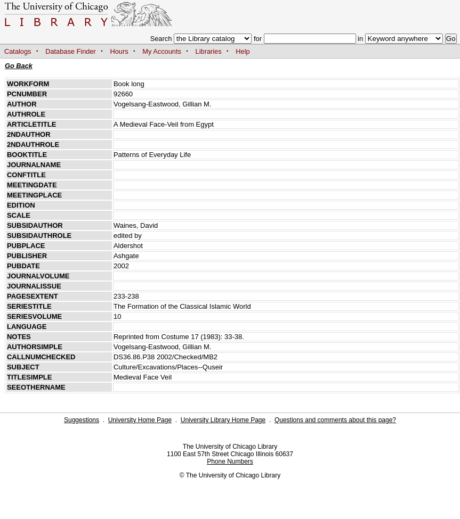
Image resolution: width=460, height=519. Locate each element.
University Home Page (140, 420)
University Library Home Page (223, 420)
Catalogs (17, 51)
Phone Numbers (230, 461)
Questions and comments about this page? (335, 420)
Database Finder (70, 51)
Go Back (19, 66)
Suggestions (81, 420)
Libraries (209, 51)
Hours (119, 51)
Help (242, 51)
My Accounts (161, 51)
